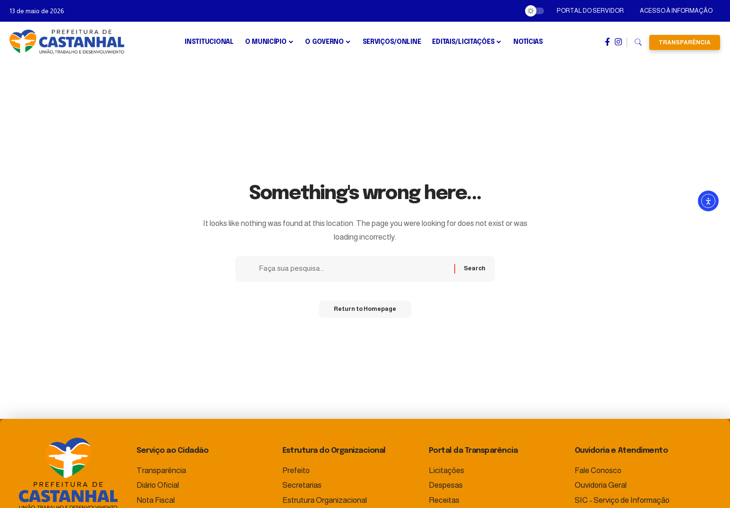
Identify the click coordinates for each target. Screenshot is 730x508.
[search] (638, 42)
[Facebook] (607, 42)
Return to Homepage (365, 312)
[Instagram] (618, 42)
